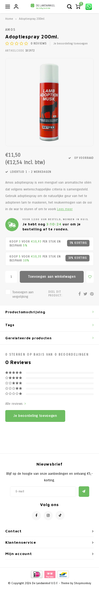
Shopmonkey (82, 583)
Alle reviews (15, 404)
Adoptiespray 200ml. (32, 19)
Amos (10, 30)
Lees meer (65, 209)
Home (9, 19)
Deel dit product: (55, 293)
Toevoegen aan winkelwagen (52, 277)
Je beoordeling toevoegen (70, 43)
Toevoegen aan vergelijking (23, 294)
